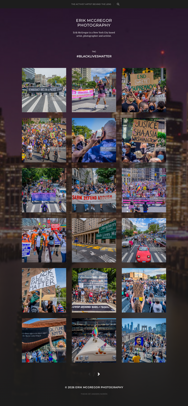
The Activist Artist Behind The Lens (91, 4)
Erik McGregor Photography (94, 23)
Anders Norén (99, 394)
